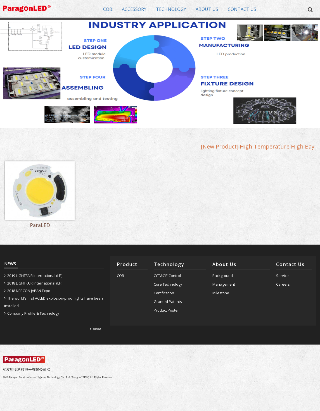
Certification (164, 292)
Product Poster (166, 310)
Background (222, 275)
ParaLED (40, 226)
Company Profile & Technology (33, 313)
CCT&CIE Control (167, 275)
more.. (98, 329)
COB (120, 275)
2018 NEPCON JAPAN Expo (28, 290)
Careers (283, 284)
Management (223, 284)
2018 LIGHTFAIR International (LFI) (34, 283)
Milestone (220, 292)
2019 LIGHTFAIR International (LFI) (34, 275)
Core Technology (168, 284)
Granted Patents (168, 301)
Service (282, 275)
